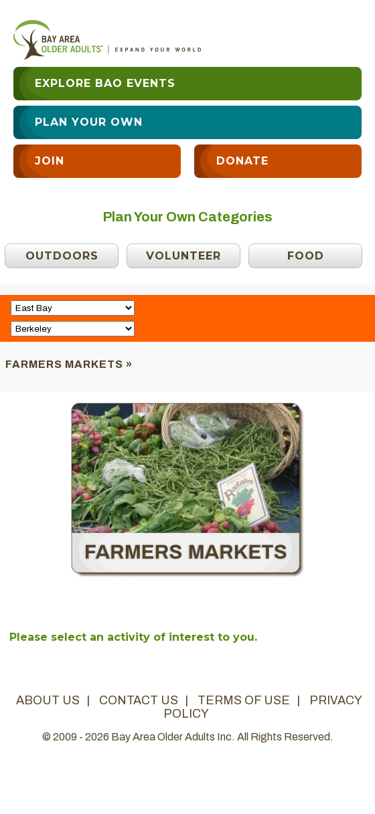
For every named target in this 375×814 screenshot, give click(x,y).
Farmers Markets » (69, 364)
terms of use (244, 700)
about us (48, 700)
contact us (138, 700)
